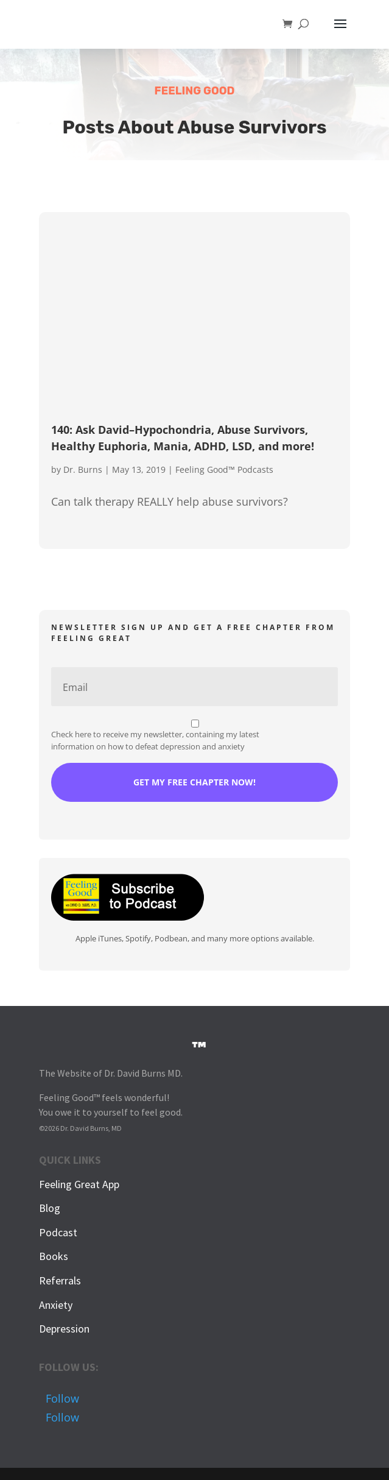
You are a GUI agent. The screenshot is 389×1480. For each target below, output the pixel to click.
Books (53, 1256)
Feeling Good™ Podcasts (224, 469)
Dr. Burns (82, 469)
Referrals (60, 1280)
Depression (64, 1329)
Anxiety (55, 1305)
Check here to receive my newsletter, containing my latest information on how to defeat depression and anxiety (155, 740)
